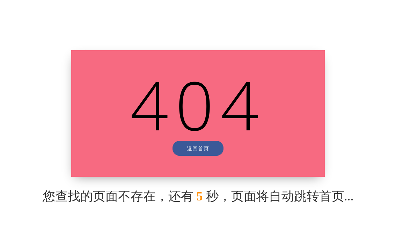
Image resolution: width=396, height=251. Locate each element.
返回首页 (198, 148)
